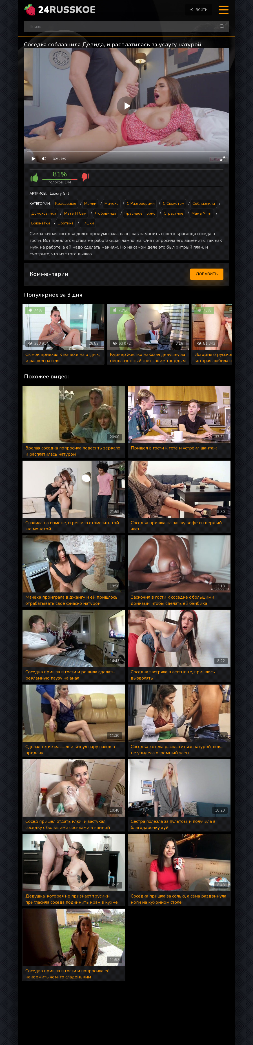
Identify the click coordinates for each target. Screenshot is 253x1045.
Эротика (66, 223)
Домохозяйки (43, 213)
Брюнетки (40, 223)
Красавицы (65, 203)
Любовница (105, 213)
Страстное (173, 213)
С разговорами (141, 203)
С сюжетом (173, 203)
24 (67, 9)
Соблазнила (203, 203)
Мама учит (202, 213)
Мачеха (112, 203)
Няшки (88, 223)
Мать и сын (75, 213)
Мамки (90, 203)
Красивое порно (140, 213)
